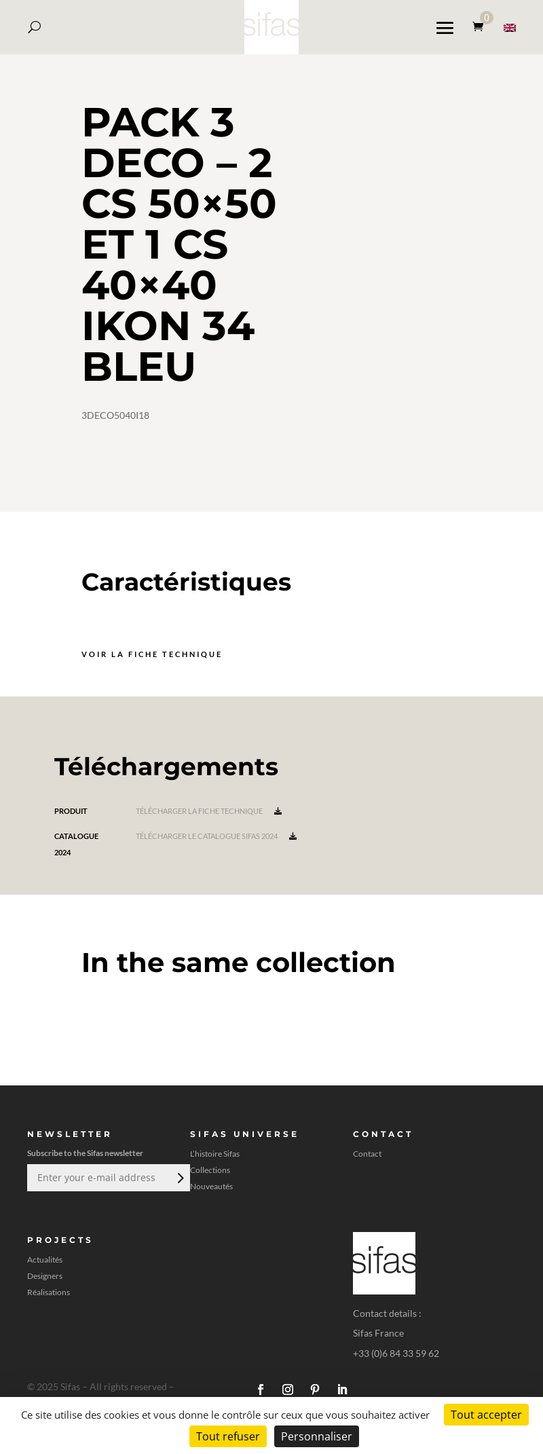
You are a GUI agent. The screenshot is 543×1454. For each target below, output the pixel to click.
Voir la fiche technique (152, 654)
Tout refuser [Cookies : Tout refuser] (228, 1436)
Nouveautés (211, 1186)
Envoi (179, 1177)
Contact (367, 1154)
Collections (210, 1170)
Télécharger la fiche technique (209, 810)
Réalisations (48, 1292)
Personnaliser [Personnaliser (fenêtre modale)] (316, 1436)
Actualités (44, 1260)
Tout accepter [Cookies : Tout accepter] (486, 1414)
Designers (44, 1276)
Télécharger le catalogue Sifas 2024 (216, 836)
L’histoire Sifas (215, 1154)
